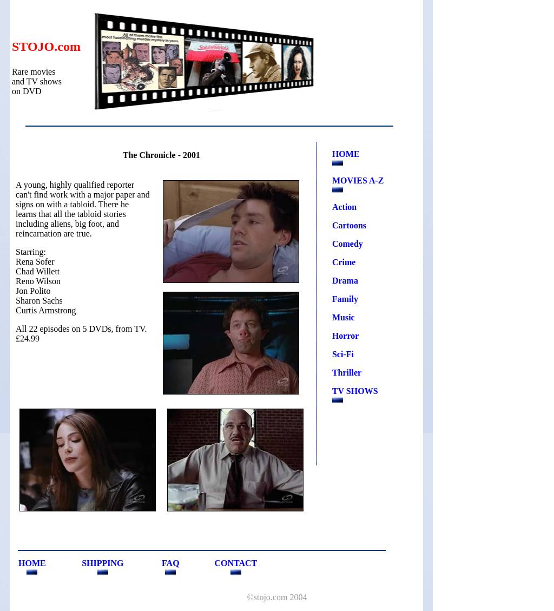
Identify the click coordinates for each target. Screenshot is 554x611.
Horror (345, 335)
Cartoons (349, 225)
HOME (346, 154)
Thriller (346, 372)
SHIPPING (102, 563)
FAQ (171, 563)
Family (345, 299)
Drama (345, 280)
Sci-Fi (343, 354)
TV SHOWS (355, 391)
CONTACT (235, 563)
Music (343, 317)
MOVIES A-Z (358, 180)
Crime (344, 262)
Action (344, 207)
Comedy (347, 243)
